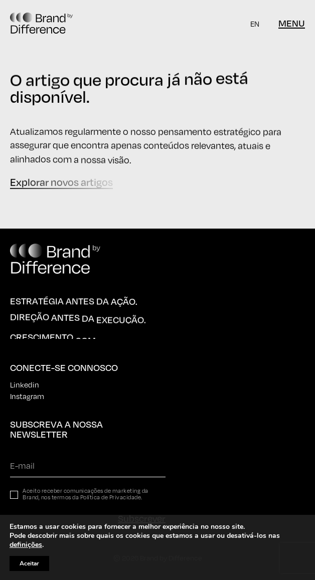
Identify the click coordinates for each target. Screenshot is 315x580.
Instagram (27, 396)
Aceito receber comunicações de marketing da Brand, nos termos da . (85, 494)
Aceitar (29, 563)
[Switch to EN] (254, 23)
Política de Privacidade (110, 497)
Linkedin (24, 384)
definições (26, 544)
